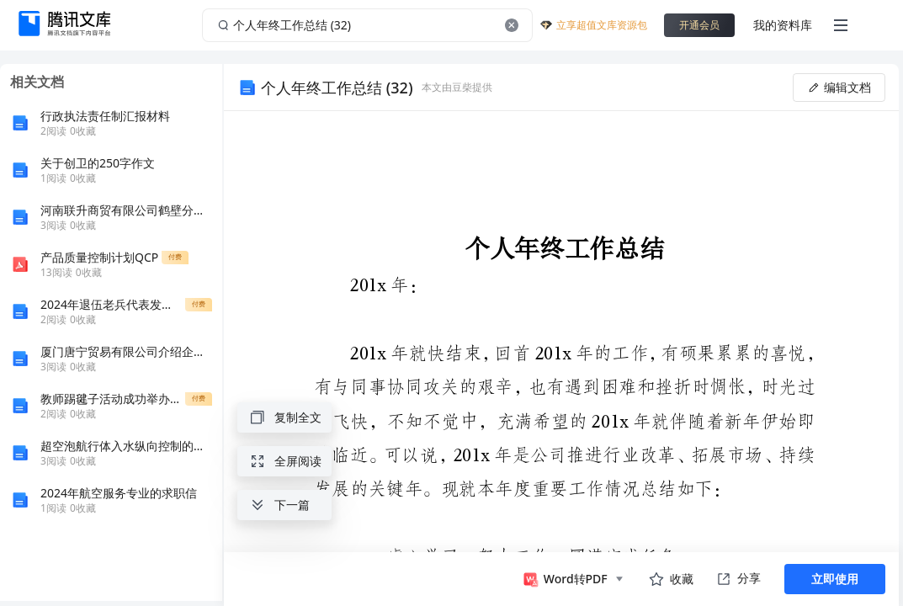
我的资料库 (782, 25)
